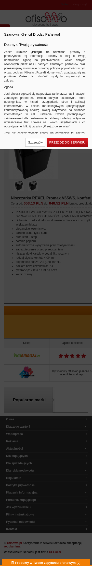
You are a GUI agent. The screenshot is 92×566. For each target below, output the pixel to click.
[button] (35, 142)
